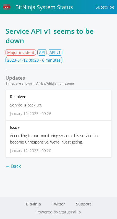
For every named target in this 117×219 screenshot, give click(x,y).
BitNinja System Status (38, 7)
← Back (13, 166)
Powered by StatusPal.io (59, 212)
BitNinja (33, 204)
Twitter (58, 204)
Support (83, 204)
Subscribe (105, 7)
